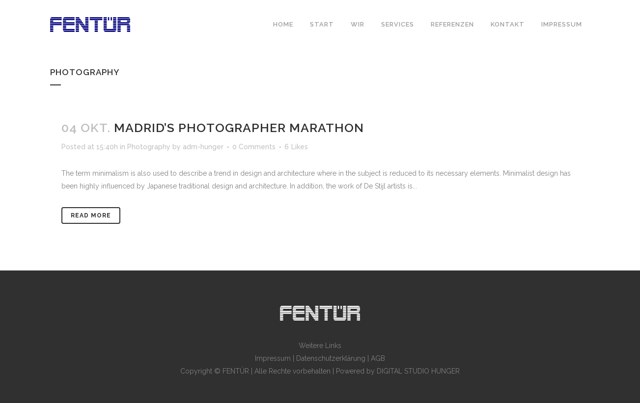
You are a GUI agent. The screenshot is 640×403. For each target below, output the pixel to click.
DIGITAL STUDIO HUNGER (418, 371)
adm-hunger (203, 147)
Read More (91, 215)
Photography (148, 147)
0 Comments (254, 147)
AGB (378, 358)
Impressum (273, 358)
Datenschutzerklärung (330, 358)
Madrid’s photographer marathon (239, 127)
